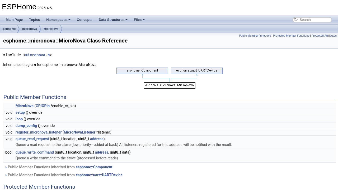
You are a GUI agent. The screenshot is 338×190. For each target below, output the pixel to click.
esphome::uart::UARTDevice (99, 175)
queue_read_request (32, 139)
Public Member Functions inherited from (58, 167)
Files (139, 20)
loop (19, 119)
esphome (9, 28)
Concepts (84, 20)
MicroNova (51, 28)
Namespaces (58, 20)
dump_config (26, 126)
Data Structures (113, 20)
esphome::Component (94, 167)
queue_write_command (35, 152)
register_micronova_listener (39, 132)
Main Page (14, 20)
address (96, 139)
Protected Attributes (324, 35)
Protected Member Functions (291, 35)
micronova (29, 28)
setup (20, 112)
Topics (34, 20)
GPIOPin (43, 106)
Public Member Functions (255, 35)
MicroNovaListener (80, 132)
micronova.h (37, 55)
